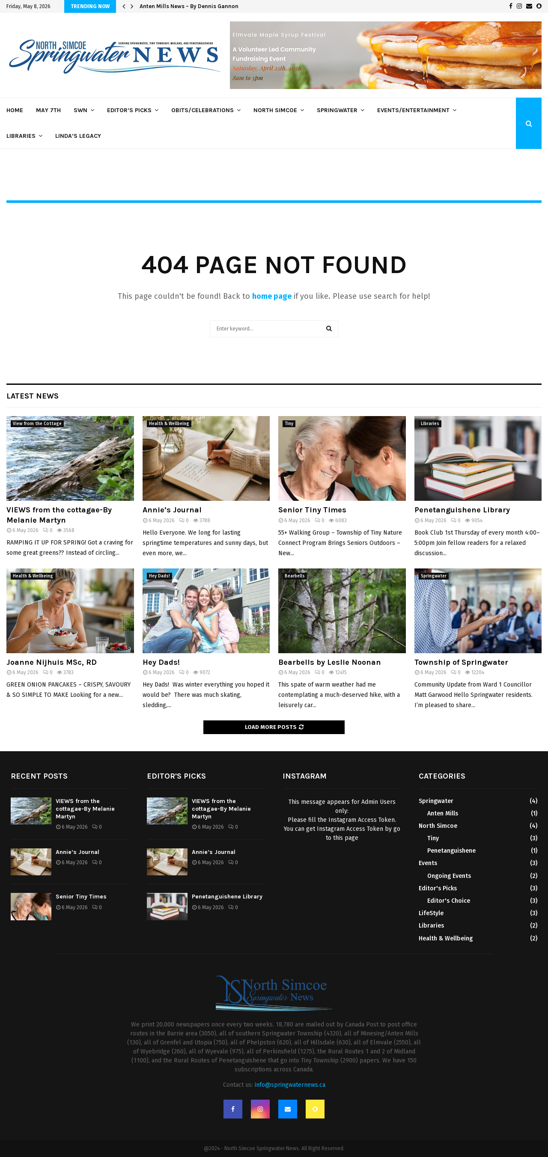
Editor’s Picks (129, 110)
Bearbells (295, 576)
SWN (80, 110)
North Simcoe (275, 110)
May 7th (48, 110)
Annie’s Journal (172, 510)
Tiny (289, 423)
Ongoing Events (449, 876)
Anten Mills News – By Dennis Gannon (189, 6)
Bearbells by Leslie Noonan (329, 662)
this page (345, 838)
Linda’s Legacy (78, 136)
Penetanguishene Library (462, 510)
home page (272, 296)
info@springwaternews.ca (290, 1085)
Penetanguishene (451, 850)
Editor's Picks (438, 888)
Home (14, 110)
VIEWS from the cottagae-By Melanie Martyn (59, 514)
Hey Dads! (159, 576)
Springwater (337, 110)
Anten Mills (442, 813)
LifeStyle (431, 913)
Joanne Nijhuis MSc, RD (51, 662)
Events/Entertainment (413, 110)
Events (428, 863)
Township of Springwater (461, 662)
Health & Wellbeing (169, 423)
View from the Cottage (37, 423)
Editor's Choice (448, 900)
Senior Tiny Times (312, 510)
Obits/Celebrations (202, 110)
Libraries (21, 136)
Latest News (32, 396)
